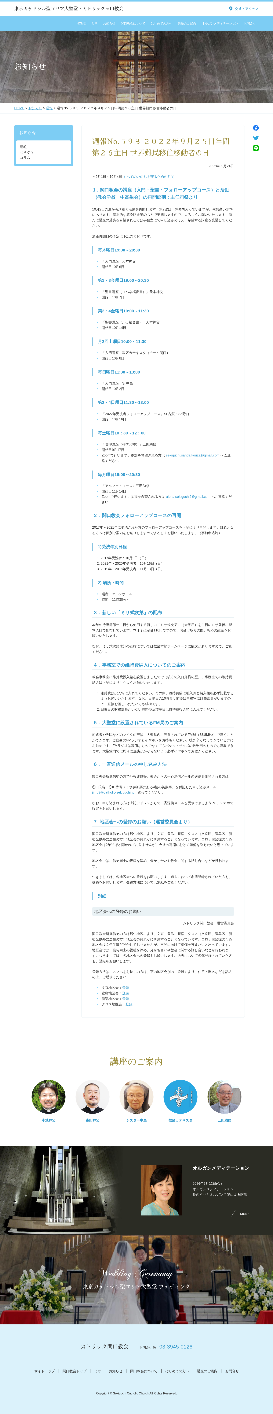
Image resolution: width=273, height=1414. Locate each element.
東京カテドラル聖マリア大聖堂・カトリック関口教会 (68, 8)
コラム (25, 158)
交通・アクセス (247, 9)
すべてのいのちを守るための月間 (148, 177)
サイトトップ (44, 1371)
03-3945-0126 (175, 1347)
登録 (125, 988)
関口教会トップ (74, 1371)
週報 (49, 108)
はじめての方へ (161, 23)
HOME (81, 23)
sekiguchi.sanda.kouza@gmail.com (192, 455)
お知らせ (109, 23)
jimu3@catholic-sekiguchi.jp (113, 792)
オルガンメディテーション (220, 23)
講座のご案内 (187, 23)
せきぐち (27, 152)
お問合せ (250, 23)
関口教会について (133, 23)
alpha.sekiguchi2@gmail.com (188, 497)
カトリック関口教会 (104, 1346)
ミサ (94, 23)
